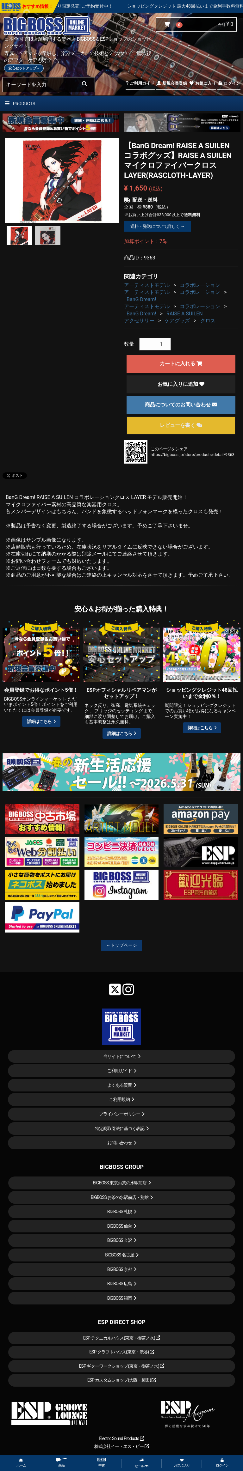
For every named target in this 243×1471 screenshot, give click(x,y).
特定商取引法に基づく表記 (119, 1128)
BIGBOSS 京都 (119, 1269)
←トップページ (121, 945)
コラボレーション (200, 285)
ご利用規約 (119, 1099)
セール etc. (141, 1462)
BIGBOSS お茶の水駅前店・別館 (120, 1197)
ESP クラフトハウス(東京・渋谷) (121, 1351)
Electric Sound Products (121, 1438)
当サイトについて (119, 1056)
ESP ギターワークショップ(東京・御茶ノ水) (122, 1366)
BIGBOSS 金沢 (119, 1240)
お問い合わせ (119, 1142)
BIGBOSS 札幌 (119, 1211)
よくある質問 (119, 1085)
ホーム (21, 1463)
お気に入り (202, 83)
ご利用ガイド (140, 83)
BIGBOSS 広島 (119, 1283)
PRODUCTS (20, 103)
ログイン (229, 83)
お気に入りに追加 (181, 384)
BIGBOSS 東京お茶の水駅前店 (119, 1182)
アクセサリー (139, 321)
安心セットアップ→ (24, 68)
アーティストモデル (147, 285)
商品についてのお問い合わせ (181, 405)
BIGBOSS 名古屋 (119, 1254)
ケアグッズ (177, 321)
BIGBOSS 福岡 (119, 1298)
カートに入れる (181, 364)
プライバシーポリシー (119, 1113)
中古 (101, 1463)
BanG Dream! (141, 299)
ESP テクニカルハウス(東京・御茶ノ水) (121, 1337)
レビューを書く (181, 425)
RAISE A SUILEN (184, 314)
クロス (207, 321)
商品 (61, 1463)
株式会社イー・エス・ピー (121, 1446)
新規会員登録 (171, 83)
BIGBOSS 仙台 (119, 1226)
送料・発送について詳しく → (157, 226)
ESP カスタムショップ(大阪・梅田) (121, 1380)
